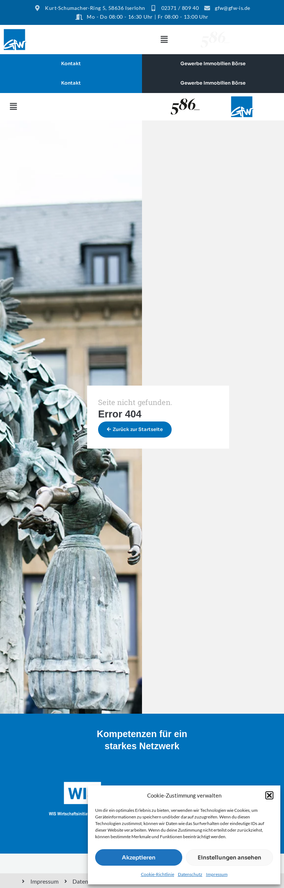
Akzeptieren (139, 857)
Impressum (217, 874)
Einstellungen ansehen (229, 857)
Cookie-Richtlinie (157, 874)
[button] (269, 795)
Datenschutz (190, 874)
